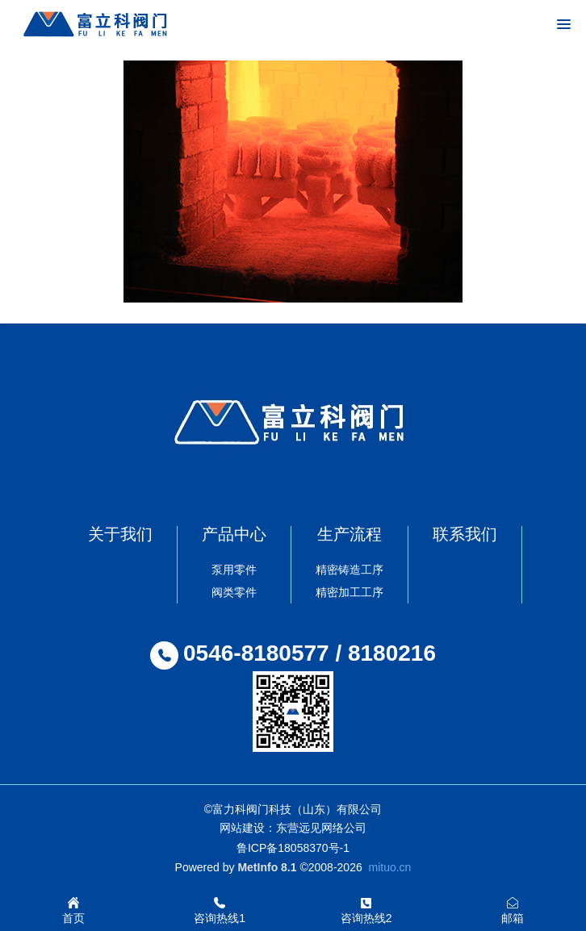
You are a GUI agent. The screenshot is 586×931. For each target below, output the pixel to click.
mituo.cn (389, 867)
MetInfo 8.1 (266, 867)
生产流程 (349, 534)
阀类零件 (234, 592)
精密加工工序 (349, 592)
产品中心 (234, 534)
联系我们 (465, 534)
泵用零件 (234, 569)
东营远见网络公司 (321, 827)
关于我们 (120, 534)
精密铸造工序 (349, 569)
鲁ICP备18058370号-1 (293, 847)
